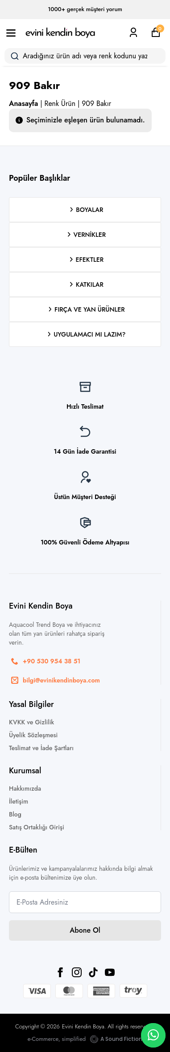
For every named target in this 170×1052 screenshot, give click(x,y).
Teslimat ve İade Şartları (41, 748)
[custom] (93, 972)
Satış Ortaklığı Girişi (36, 827)
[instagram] (77, 972)
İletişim (18, 801)
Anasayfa (23, 103)
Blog (15, 814)
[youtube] (110, 972)
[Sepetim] (156, 32)
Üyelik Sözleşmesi (33, 735)
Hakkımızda (25, 788)
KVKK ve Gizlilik (31, 722)
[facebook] (60, 972)
